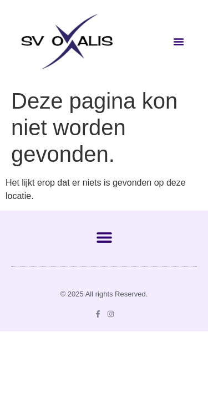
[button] (178, 41)
